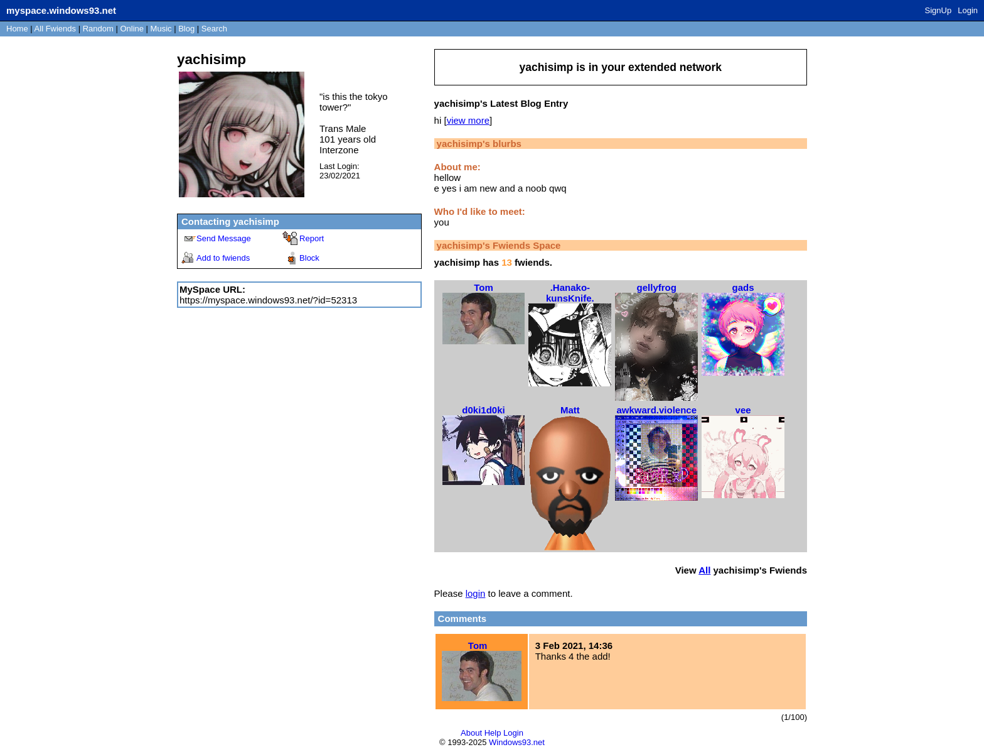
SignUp (938, 10)
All (55, 28)
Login (968, 10)
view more (468, 120)
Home (17, 28)
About (471, 733)
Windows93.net (517, 742)
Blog (186, 28)
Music (161, 28)
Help (492, 733)
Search (214, 28)
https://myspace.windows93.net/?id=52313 (268, 300)
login (476, 593)
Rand (98, 28)
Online (132, 28)
